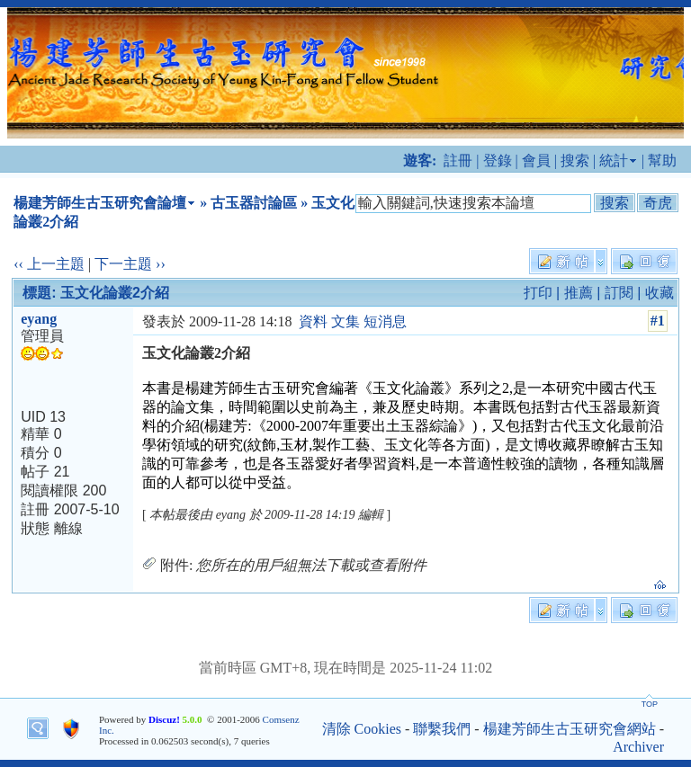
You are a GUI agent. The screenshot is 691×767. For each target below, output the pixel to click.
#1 (658, 320)
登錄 (497, 160)
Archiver (638, 746)
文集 (345, 321)
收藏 (659, 292)
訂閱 (619, 292)
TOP (650, 704)
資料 (313, 321)
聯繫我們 (442, 728)
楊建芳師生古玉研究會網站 (569, 728)
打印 (538, 292)
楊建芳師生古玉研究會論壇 (99, 202)
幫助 (662, 160)
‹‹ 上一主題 (49, 264)
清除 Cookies (361, 728)
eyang (39, 318)
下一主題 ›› (130, 264)
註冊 (458, 160)
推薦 (578, 292)
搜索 (575, 160)
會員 (536, 160)
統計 (613, 160)
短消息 (385, 321)
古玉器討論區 (254, 202)
